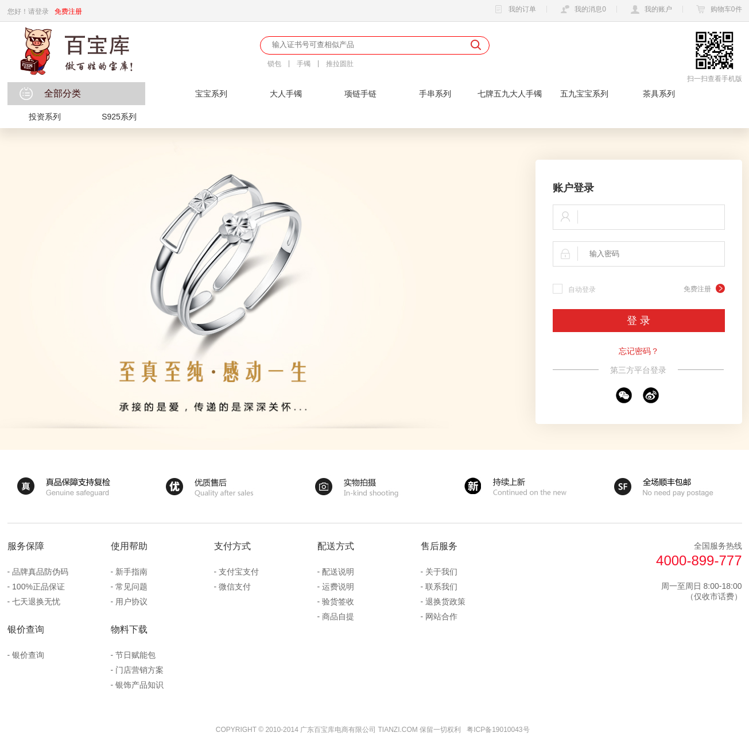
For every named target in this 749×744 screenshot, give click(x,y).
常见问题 (131, 586)
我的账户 (649, 10)
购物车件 (717, 10)
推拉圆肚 (340, 63)
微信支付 (235, 586)
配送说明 (338, 571)
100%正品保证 (38, 586)
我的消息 (581, 10)
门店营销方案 (139, 669)
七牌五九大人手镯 (510, 93)
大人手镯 (286, 93)
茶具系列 (659, 93)
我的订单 (513, 10)
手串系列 (435, 93)
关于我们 (441, 571)
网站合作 (441, 616)
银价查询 (28, 655)
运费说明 (338, 586)
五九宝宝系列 (584, 93)
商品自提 (338, 616)
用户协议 (131, 601)
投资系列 (45, 116)
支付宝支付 (239, 571)
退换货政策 (445, 601)
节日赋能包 (135, 655)
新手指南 (131, 571)
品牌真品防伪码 (40, 571)
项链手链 (360, 93)
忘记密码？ (639, 351)
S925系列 (119, 116)
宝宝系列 (211, 93)
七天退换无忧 (36, 601)
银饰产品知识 (139, 684)
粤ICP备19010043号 (498, 730)
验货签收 (338, 601)
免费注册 (68, 11)
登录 (42, 11)
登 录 (638, 320)
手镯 (304, 63)
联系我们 (441, 586)
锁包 (274, 63)
